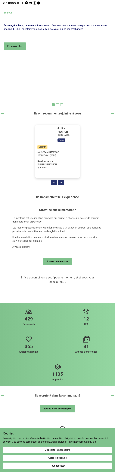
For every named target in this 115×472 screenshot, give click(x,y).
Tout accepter (57, 465)
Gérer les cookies (57, 457)
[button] (15, 46)
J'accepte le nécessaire (57, 449)
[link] (27, 3)
